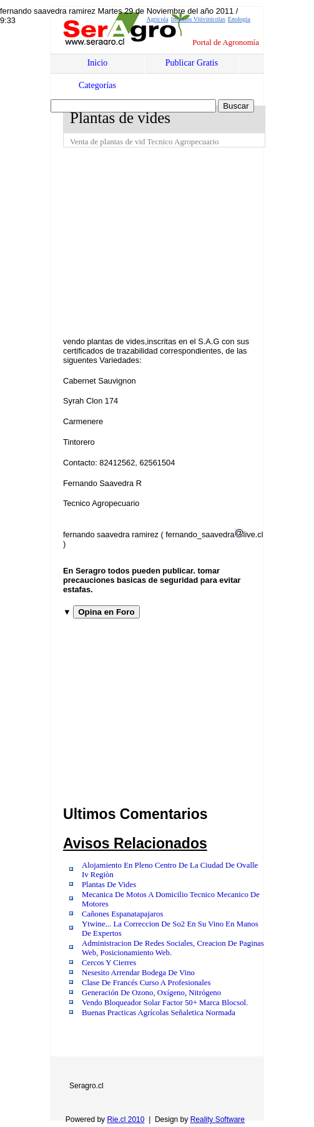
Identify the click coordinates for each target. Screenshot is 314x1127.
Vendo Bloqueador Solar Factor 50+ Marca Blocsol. (165, 1002)
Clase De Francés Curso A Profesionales (146, 982)
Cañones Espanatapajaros (122, 914)
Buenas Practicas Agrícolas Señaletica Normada (158, 1012)
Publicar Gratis (191, 62)
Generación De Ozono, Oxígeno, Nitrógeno (151, 992)
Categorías (97, 85)
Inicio (97, 62)
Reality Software (217, 1119)
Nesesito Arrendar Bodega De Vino (138, 972)
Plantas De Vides (109, 884)
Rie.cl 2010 (125, 1119)
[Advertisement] (188, 241)
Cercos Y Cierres (109, 962)
